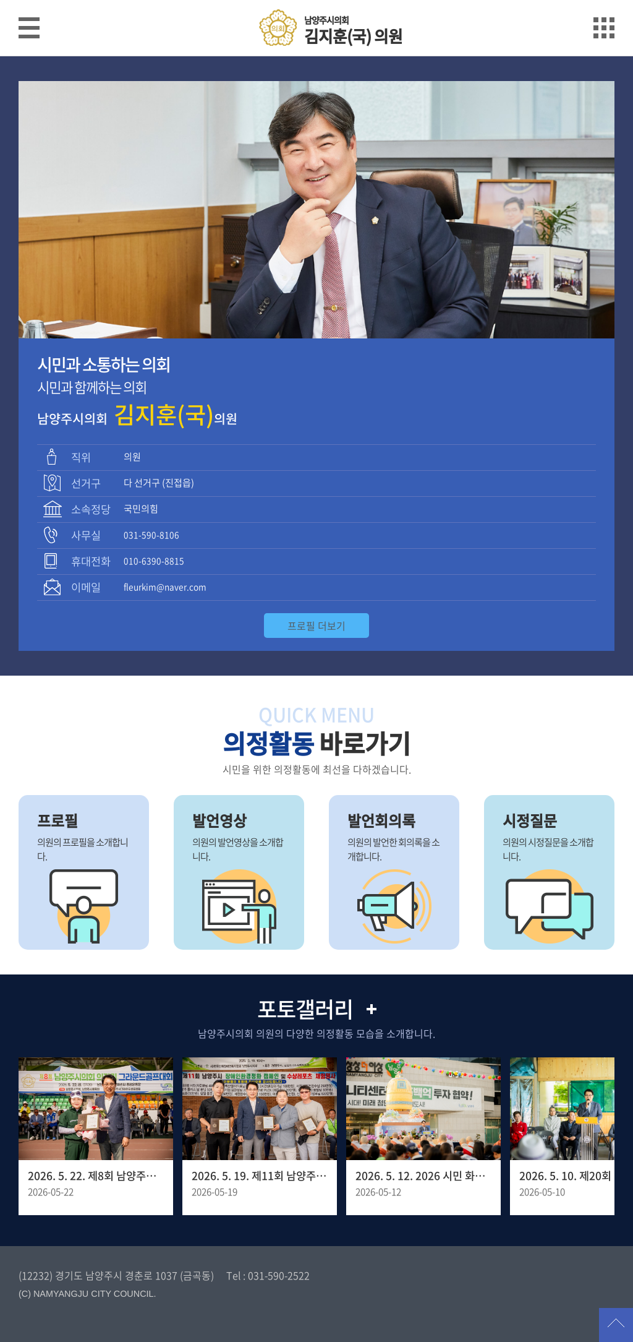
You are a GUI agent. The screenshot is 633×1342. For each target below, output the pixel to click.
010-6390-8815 (154, 560)
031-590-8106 (151, 534)
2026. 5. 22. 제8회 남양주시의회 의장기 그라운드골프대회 (96, 1176)
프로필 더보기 (316, 625)
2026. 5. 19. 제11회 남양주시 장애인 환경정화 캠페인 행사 (260, 1176)
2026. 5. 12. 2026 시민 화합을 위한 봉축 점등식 (423, 1176)
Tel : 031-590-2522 (268, 1275)
